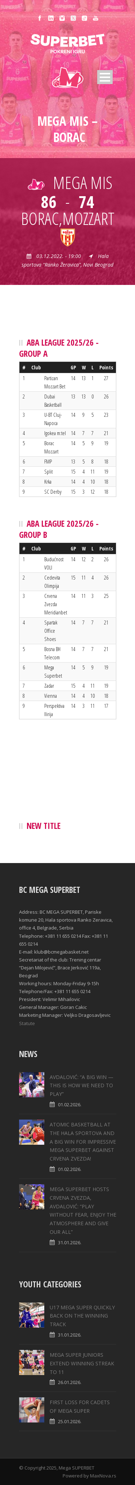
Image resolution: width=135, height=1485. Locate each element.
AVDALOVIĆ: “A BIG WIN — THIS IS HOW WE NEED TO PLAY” (81, 1086)
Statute (27, 1023)
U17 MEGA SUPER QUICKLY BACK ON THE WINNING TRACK (82, 1316)
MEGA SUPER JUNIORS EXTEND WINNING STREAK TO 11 (82, 1363)
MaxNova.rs (103, 1475)
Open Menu (105, 77)
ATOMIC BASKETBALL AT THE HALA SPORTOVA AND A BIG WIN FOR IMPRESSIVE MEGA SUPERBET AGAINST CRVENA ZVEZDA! (83, 1141)
